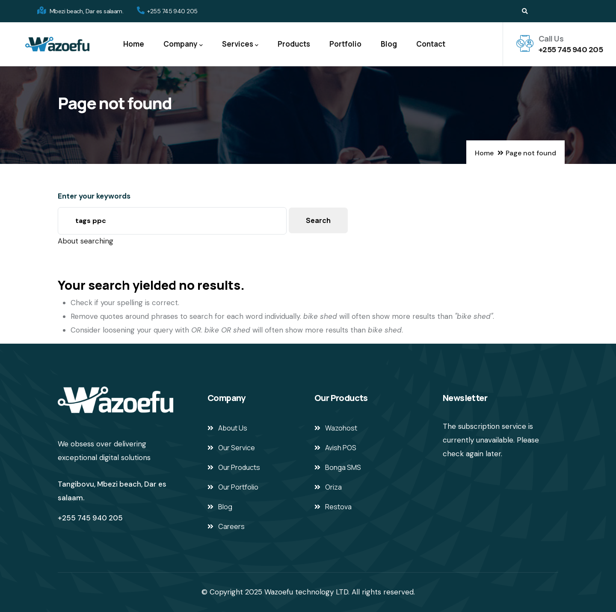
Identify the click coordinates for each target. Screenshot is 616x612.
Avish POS (340, 447)
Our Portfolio (238, 487)
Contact (430, 44)
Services (240, 44)
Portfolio (345, 44)
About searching (85, 241)
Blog (389, 44)
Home (133, 44)
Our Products (239, 467)
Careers (231, 526)
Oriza (333, 487)
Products (294, 44)
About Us (232, 428)
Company (183, 44)
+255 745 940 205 (571, 50)
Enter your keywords (94, 196)
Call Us (551, 38)
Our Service (236, 447)
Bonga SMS (343, 467)
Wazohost (341, 428)
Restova (338, 506)
